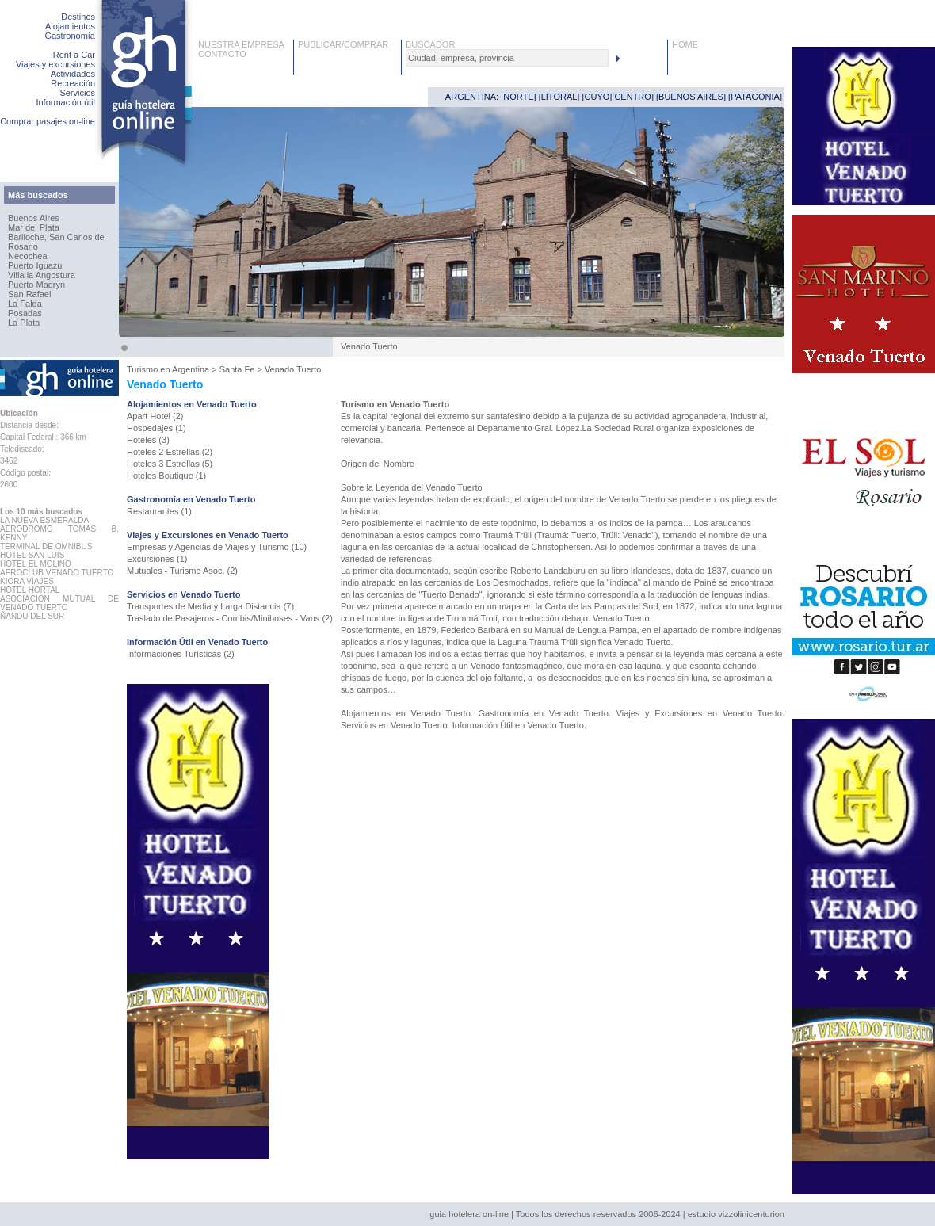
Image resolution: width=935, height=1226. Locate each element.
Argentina (190, 369)
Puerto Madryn (36, 284)
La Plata (24, 322)
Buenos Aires (33, 218)
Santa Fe (237, 369)
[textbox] (507, 58)
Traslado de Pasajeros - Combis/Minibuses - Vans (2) (230, 618)
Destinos (78, 16)
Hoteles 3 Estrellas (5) (169, 463)
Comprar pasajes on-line (47, 121)
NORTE (518, 96)
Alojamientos (70, 26)
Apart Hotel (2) (155, 416)
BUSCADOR (430, 44)
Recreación (73, 83)
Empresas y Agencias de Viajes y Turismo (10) (217, 547)
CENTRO (632, 96)
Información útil (65, 102)
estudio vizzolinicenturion (736, 1214)
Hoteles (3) (148, 440)
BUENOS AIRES (690, 96)
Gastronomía (69, 35)
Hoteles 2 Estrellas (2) (169, 451)
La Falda (25, 303)
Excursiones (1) (157, 558)
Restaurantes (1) (159, 511)
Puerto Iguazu (35, 265)
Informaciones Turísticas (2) (181, 654)
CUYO (597, 96)
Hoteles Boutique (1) (166, 475)
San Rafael (29, 294)
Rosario (23, 246)
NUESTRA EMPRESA (241, 44)
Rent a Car (74, 54)
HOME (685, 44)
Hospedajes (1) (156, 428)
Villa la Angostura (41, 275)
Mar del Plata (33, 227)
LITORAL (559, 96)
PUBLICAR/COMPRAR (343, 44)
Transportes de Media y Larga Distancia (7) (210, 606)
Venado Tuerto (293, 369)
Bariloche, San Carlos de (56, 237)
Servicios (77, 92)
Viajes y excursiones (55, 64)
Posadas (25, 313)
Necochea (28, 256)
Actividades (73, 73)
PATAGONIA (755, 96)
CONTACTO (222, 54)
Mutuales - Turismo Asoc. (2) (182, 570)
